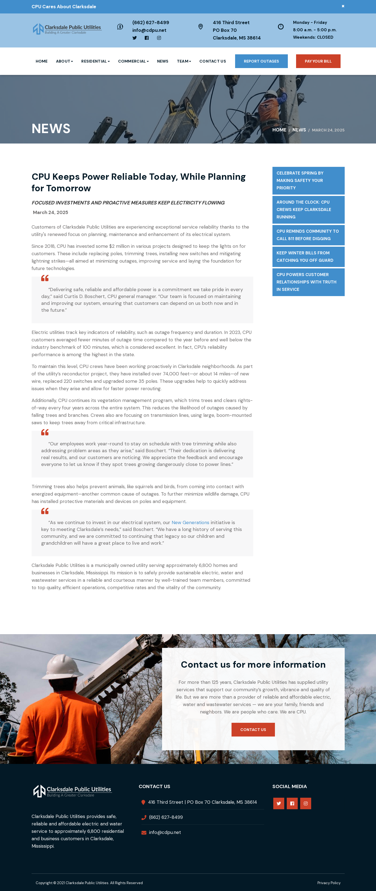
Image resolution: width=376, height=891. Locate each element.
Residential (95, 61)
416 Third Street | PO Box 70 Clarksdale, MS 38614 (202, 802)
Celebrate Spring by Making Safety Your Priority (300, 180)
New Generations (190, 522)
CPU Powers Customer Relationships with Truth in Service (306, 282)
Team (184, 61)
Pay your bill (318, 61)
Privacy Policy (329, 883)
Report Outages (261, 61)
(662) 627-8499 (150, 22)
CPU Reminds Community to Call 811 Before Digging (308, 235)
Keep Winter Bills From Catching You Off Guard (305, 256)
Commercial (133, 61)
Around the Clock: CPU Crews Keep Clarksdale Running (304, 209)
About (64, 61)
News (163, 61)
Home (42, 61)
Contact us (253, 729)
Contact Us (212, 61)
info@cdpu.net (149, 30)
